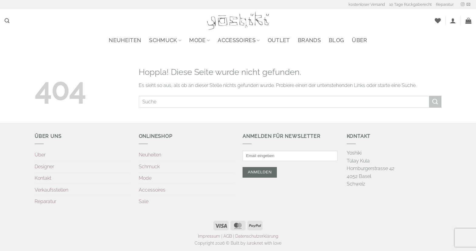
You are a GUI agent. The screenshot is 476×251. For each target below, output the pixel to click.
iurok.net (255, 243)
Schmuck (165, 40)
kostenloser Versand (366, 4)
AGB (227, 236)
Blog (336, 40)
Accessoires (239, 40)
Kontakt (43, 178)
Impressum (209, 236)
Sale (143, 201)
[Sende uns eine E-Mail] (468, 4)
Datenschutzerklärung (256, 236)
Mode (199, 40)
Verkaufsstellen (51, 190)
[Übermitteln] (435, 102)
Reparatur (445, 4)
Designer (44, 166)
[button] (7, 21)
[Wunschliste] (438, 20)
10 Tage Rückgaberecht (410, 4)
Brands (309, 40)
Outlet (279, 40)
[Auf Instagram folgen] (462, 4)
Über (359, 40)
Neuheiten (125, 40)
